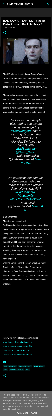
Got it (34, 413)
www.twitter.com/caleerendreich (17, 355)
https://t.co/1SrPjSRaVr (26, 199)
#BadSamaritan (25, 148)
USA (27, 370)
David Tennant (25, 366)
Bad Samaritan (10, 366)
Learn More (22, 413)
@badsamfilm (26, 195)
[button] (4, 32)
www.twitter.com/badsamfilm (16, 350)
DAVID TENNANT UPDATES (20, 4)
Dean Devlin (39, 366)
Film (5, 370)
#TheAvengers (21, 131)
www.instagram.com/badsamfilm (17, 346)
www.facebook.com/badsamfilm (17, 342)
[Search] (48, 4)
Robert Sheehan (16, 370)
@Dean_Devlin (26, 152)
